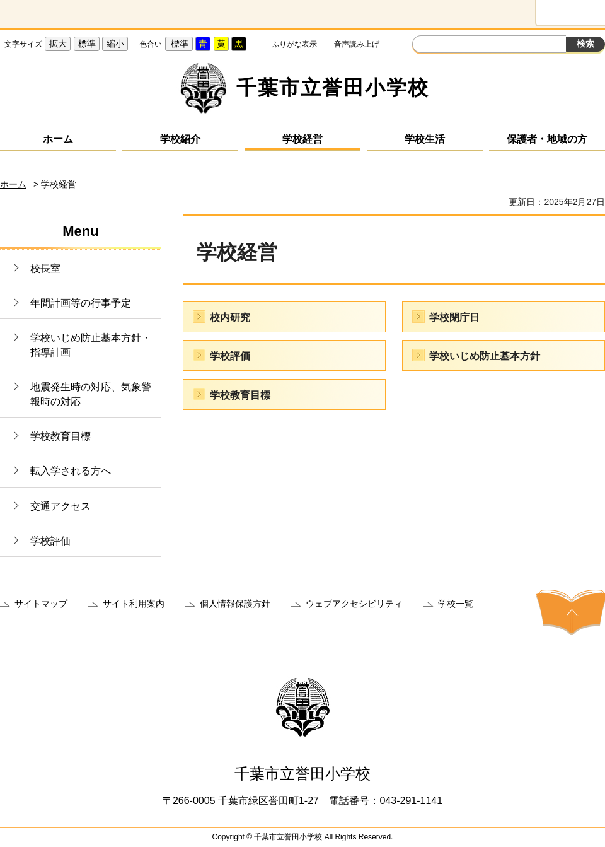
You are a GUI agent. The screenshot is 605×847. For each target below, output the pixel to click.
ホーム (58, 139)
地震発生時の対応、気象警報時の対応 (90, 394)
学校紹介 (180, 139)
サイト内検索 (423, 45)
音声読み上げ (356, 44)
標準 (87, 43)
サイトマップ (40, 604)
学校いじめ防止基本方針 (484, 356)
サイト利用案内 (133, 604)
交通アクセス (60, 506)
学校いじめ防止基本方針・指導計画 (90, 344)
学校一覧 (455, 604)
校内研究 (230, 317)
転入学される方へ (70, 470)
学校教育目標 (60, 436)
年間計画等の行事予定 (80, 303)
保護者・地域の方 (547, 139)
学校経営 (302, 139)
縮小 (115, 43)
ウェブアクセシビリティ (354, 604)
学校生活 (425, 139)
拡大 (58, 43)
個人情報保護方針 (235, 604)
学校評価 (50, 540)
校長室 (45, 268)
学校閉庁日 (454, 317)
